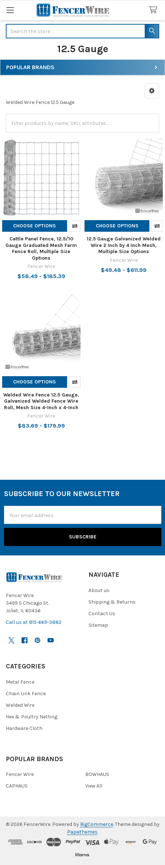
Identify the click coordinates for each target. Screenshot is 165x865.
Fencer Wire (20, 774)
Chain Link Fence (26, 693)
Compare (75, 226)
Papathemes (82, 832)
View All (93, 786)
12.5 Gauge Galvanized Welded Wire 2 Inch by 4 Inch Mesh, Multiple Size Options (124, 245)
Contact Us (101, 613)
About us (99, 590)
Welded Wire (20, 705)
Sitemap (98, 625)
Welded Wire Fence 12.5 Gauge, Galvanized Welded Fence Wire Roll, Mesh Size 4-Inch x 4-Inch (41, 401)
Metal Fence (20, 682)
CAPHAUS (17, 786)
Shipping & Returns (112, 602)
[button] (152, 90)
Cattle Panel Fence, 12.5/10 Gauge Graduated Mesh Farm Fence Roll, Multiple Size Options (41, 248)
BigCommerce (96, 824)
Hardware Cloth (24, 728)
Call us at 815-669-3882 (34, 622)
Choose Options (34, 226)
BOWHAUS (97, 774)
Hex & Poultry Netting (31, 717)
